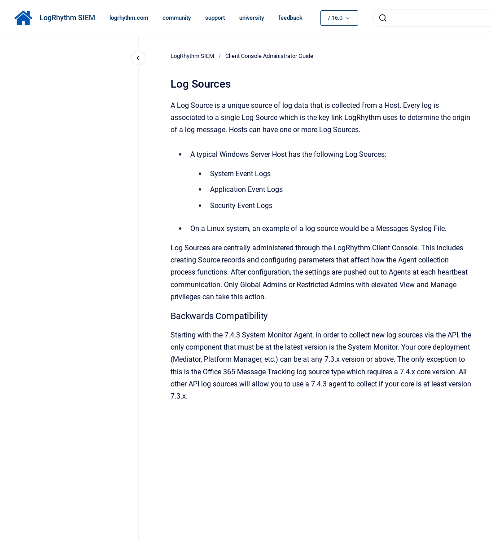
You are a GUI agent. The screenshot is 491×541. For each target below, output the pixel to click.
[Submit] (383, 18)
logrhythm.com (129, 17)
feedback (290, 17)
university (251, 17)
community (176, 17)
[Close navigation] (138, 58)
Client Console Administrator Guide (269, 56)
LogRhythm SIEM (67, 17)
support (215, 17)
